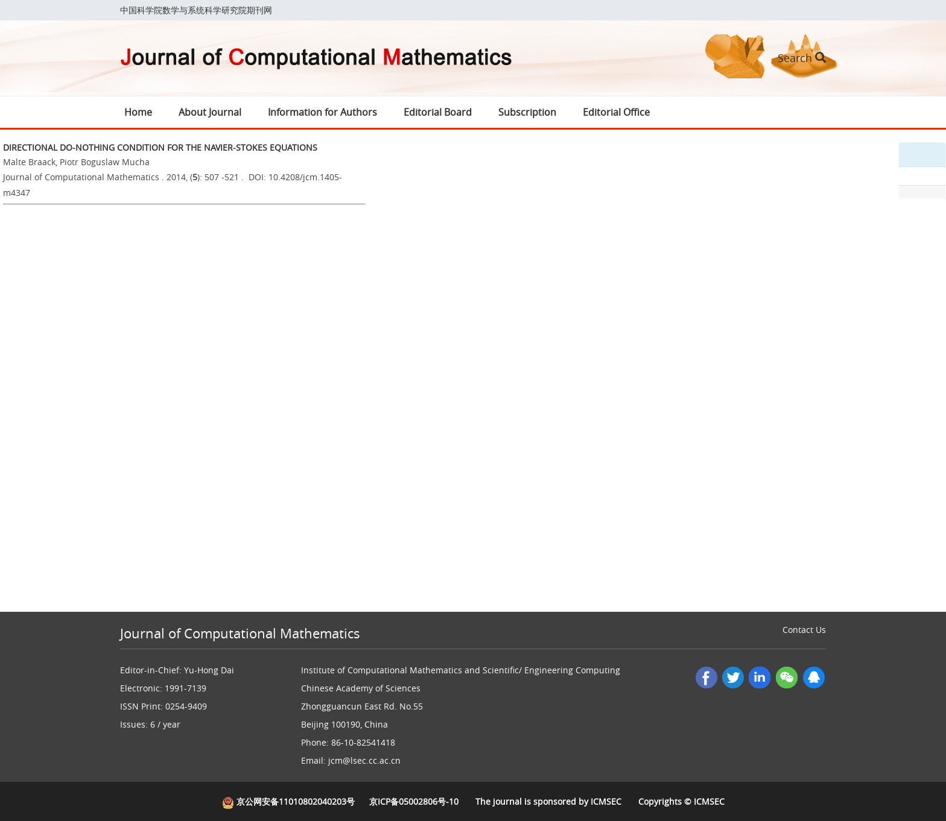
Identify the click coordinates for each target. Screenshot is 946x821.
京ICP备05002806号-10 (414, 801)
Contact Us (804, 629)
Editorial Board (438, 112)
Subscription (527, 112)
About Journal (210, 112)
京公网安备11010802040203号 (288, 801)
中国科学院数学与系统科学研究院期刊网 (196, 10)
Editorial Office (616, 112)
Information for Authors (322, 112)
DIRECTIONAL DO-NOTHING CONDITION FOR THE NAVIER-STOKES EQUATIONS (160, 147)
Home (138, 112)
